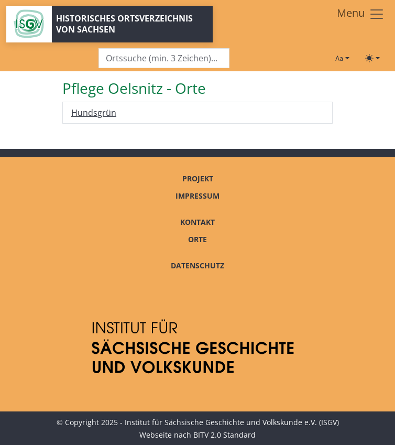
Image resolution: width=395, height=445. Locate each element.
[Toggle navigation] (361, 14)
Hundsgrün (93, 112)
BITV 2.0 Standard (224, 435)
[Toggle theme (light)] (372, 58)
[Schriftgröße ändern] (342, 58)
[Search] (163, 58)
